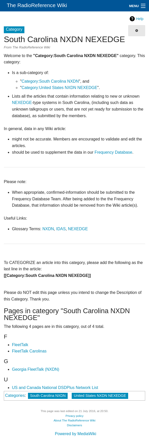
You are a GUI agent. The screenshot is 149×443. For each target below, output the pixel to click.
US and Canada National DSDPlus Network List (55, 387)
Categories (15, 395)
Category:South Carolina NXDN (50, 81)
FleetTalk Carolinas (29, 351)
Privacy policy (75, 415)
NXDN (48, 229)
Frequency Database (113, 152)
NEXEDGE (22, 102)
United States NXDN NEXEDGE (100, 396)
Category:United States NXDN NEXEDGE (59, 87)
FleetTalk (20, 345)
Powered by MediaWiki (75, 434)
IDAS (61, 229)
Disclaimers (74, 425)
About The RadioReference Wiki (75, 420)
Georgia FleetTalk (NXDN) (35, 369)
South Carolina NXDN (48, 396)
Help (139, 19)
